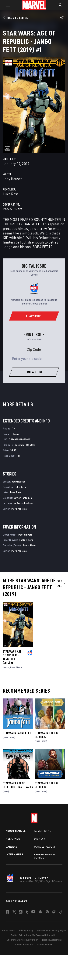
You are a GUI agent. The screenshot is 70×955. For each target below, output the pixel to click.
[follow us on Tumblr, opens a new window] (27, 912)
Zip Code (34, 349)
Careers (11, 846)
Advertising (42, 830)
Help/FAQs (13, 838)
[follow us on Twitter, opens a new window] (14, 912)
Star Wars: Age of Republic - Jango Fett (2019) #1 (12, 657)
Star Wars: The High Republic (47, 735)
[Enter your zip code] (34, 358)
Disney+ (39, 838)
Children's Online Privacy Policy (22, 940)
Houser (6, 667)
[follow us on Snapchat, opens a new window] (40, 912)
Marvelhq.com (44, 846)
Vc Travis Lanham (23, 503)
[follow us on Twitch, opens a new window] (54, 912)
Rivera (19, 667)
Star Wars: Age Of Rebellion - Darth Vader (18, 785)
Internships (14, 854)
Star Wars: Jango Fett (17, 733)
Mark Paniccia (19, 508)
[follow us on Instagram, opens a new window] (21, 912)
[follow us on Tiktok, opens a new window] (60, 912)
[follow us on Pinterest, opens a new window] (47, 912)
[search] (60, 5)
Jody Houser (12, 179)
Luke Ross (10, 194)
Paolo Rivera (13, 209)
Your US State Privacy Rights (51, 930)
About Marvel (16, 830)
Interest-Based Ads (24, 944)
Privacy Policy (26, 930)
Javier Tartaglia (23, 497)
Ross (12, 667)
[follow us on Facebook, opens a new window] (7, 912)
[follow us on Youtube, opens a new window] (33, 912)
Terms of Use (8, 930)
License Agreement (51, 940)
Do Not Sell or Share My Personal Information (34, 935)
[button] (6, 5)
